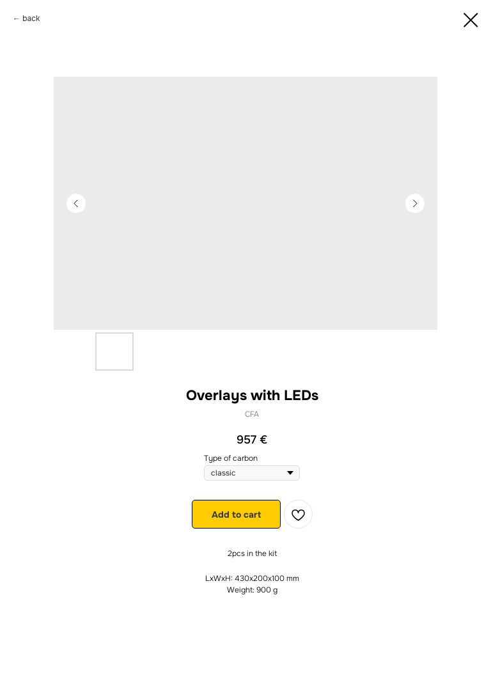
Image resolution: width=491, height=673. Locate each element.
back (31, 18)
